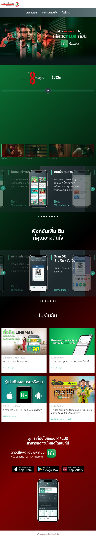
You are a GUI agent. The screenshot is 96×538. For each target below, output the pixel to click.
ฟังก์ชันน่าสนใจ (49, 13)
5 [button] (49, 216)
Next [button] (92, 189)
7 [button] (54, 216)
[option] (48, 90)
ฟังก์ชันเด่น (31, 13)
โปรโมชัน (66, 13)
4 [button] (46, 216)
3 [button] (44, 216)
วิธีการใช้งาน (18, 205)
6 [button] (52, 216)
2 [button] (41, 216)
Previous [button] (3, 188)
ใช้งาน (15, 202)
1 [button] (38, 216)
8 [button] (57, 216)
